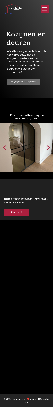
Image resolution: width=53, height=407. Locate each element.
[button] (4, 148)
